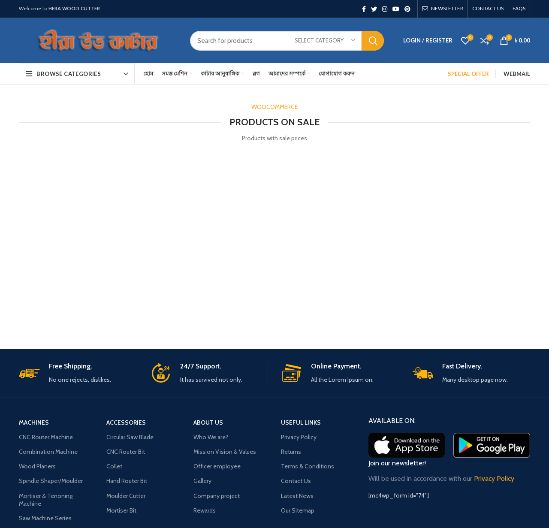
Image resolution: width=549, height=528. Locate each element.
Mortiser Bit (121, 510)
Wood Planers (37, 466)
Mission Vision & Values (224, 452)
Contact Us (296, 481)
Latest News (297, 496)
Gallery (202, 481)
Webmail (517, 73)
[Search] (287, 41)
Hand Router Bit (126, 481)
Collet (114, 466)
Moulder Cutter (125, 496)
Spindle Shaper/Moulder (51, 481)
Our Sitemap (297, 510)
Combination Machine (48, 452)
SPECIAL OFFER (468, 73)
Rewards (204, 510)
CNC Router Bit (125, 452)
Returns (291, 452)
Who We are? (210, 437)
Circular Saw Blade (130, 437)
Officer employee (217, 466)
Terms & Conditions (307, 466)
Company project (216, 496)
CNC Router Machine (46, 437)
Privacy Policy (299, 437)
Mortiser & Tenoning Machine (45, 499)
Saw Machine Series (45, 518)
